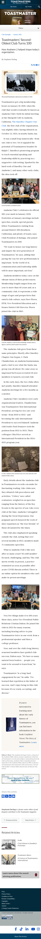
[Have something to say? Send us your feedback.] (20, 779)
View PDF (28, 22)
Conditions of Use (7, 896)
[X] (6, 796)
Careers (4, 906)
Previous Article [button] (10, 820)
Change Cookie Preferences (10, 908)
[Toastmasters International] (21, 2)
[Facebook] (3, 796)
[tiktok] (33, 65)
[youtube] (37, 65)
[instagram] (38, 65)
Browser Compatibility (8, 899)
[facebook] (31, 65)
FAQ (3, 891)
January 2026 (17, 34)
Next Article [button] (30, 820)
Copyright (4, 901)
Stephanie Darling (10, 59)
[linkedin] (34, 65)
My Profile (28, 6)
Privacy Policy (6, 894)
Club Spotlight (6, 34)
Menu (21, 28)
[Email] (13, 796)
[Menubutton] (3, 2)
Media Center (5, 903)
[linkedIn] (10, 796)
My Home (13, 6)
